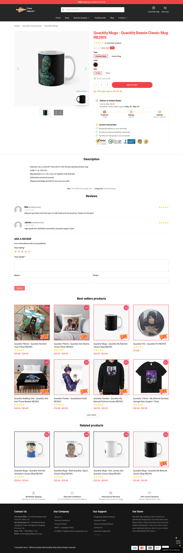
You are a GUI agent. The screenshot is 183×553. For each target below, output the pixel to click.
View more (91, 415)
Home (17, 26)
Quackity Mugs (51, 26)
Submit (19, 288)
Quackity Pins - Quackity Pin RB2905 (149, 344)
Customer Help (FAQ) (102, 531)
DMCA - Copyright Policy (63, 528)
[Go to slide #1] (45, 112)
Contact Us (98, 528)
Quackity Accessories (32, 26)
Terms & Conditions (62, 520)
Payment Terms (100, 520)
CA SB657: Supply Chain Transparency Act (71, 531)
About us (58, 517)
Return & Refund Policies (103, 524)
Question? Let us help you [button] (171, 550)
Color (96, 60)
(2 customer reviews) (113, 43)
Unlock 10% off (178, 542)
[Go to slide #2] (58, 112)
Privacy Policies (60, 524)
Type (95, 52)
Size (95, 69)
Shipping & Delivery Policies (104, 517)
